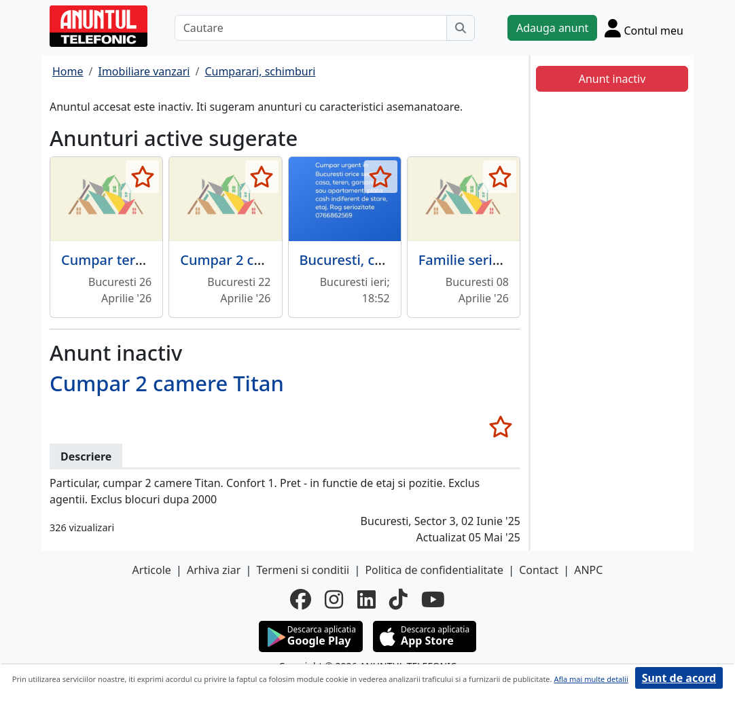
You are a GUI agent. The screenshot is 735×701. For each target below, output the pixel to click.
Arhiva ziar (213, 569)
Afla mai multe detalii (591, 679)
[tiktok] (398, 599)
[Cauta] (460, 28)
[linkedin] (366, 599)
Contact (538, 569)
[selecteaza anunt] (142, 176)
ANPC (588, 569)
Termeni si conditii (302, 569)
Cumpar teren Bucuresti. (140, 260)
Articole (151, 569)
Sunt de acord (679, 677)
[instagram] (334, 599)
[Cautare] (311, 28)
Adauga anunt (552, 27)
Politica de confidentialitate (434, 569)
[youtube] (433, 599)
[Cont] (643, 28)
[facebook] (300, 599)
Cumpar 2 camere (237, 260)
